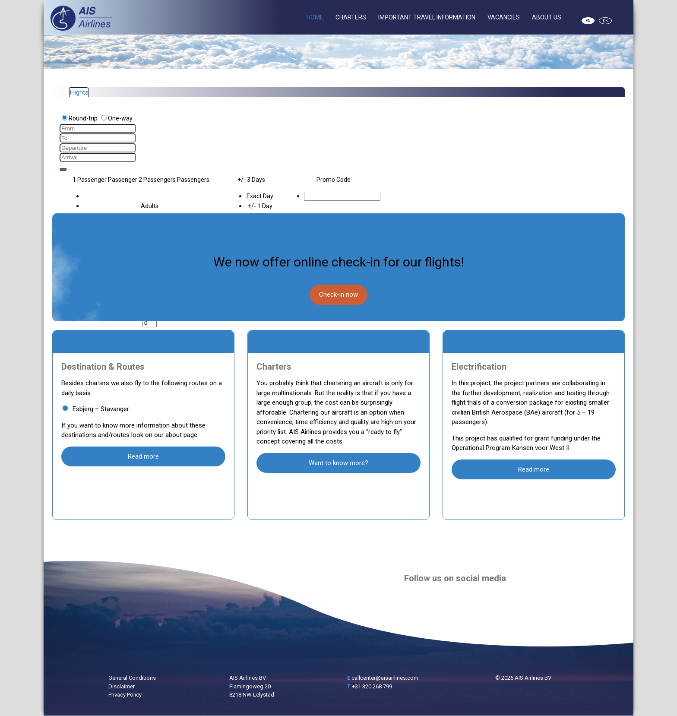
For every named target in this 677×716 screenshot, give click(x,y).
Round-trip (80, 118)
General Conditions (132, 678)
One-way (117, 118)
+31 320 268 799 (372, 686)
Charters (350, 17)
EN (588, 21)
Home (315, 17)
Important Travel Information (426, 17)
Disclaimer (121, 686)
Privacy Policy (125, 694)
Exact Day (260, 196)
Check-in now (338, 294)
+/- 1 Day (260, 206)
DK (605, 21)
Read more (143, 456)
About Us (546, 17)
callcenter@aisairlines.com (384, 678)
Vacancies (503, 17)
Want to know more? (338, 463)
